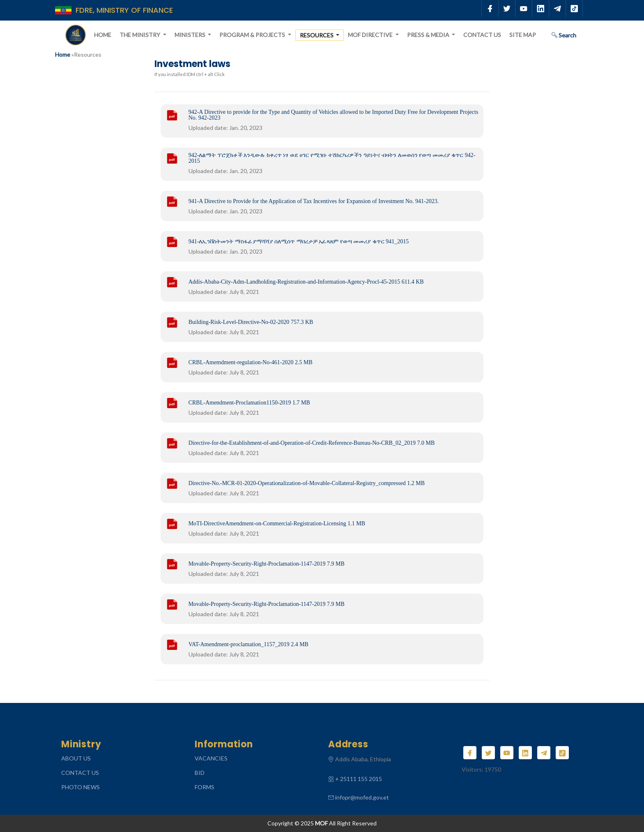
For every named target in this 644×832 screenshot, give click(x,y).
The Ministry (140, 34)
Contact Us (482, 34)
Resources (317, 35)
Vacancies (211, 758)
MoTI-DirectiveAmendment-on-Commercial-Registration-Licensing (277, 524)
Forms (204, 786)
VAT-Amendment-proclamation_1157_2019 (248, 644)
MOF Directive (371, 34)
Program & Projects (252, 34)
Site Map (522, 34)
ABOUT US (76, 758)
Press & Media (429, 34)
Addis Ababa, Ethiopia (363, 759)
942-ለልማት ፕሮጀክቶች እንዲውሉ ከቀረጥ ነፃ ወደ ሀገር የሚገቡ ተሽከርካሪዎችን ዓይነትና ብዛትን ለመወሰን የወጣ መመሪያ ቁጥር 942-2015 (332, 158)
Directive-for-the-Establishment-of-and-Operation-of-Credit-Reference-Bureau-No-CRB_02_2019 (312, 443)
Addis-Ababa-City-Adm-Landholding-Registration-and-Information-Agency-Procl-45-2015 (306, 282)
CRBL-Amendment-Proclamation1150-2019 (249, 403)
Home (102, 34)
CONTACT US (80, 772)
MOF (321, 823)
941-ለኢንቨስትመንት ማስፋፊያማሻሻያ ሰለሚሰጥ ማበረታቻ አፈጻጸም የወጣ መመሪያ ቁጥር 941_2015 (299, 242)
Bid (200, 772)
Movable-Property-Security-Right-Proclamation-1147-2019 (267, 564)
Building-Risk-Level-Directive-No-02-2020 (251, 322)
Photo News (80, 786)
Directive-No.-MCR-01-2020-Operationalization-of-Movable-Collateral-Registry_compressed (307, 483)
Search (564, 35)
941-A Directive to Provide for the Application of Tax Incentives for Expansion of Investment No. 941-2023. (314, 201)
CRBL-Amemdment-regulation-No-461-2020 (251, 362)
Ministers (191, 34)
